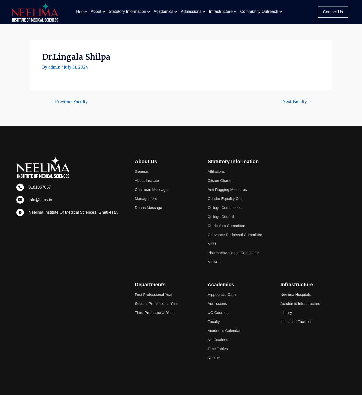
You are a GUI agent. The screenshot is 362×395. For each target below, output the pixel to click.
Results (214, 358)
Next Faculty (295, 101)
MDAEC (215, 262)
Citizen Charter (221, 175)
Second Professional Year (158, 303)
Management (146, 193)
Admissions (191, 11)
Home (81, 12)
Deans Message (149, 202)
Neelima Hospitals (296, 294)
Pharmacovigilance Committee (235, 253)
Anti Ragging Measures (228, 184)
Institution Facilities (297, 321)
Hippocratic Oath (223, 294)
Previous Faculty (71, 101)
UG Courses (219, 312)
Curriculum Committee (228, 220)
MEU (212, 244)
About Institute (147, 175)
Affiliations (217, 166)
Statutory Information (127, 11)
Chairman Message (152, 184)
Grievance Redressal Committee (226, 232)
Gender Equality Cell (226, 193)
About (96, 11)
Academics (163, 11)
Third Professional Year (155, 312)
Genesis (142, 166)
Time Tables (218, 349)
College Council (222, 211)
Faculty (214, 321)
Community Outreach (259, 11)
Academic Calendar (225, 330)
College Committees (226, 202)
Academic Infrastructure (301, 303)
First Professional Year (155, 294)
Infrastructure (221, 11)
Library (286, 312)
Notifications (219, 339)
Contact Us (333, 12)
